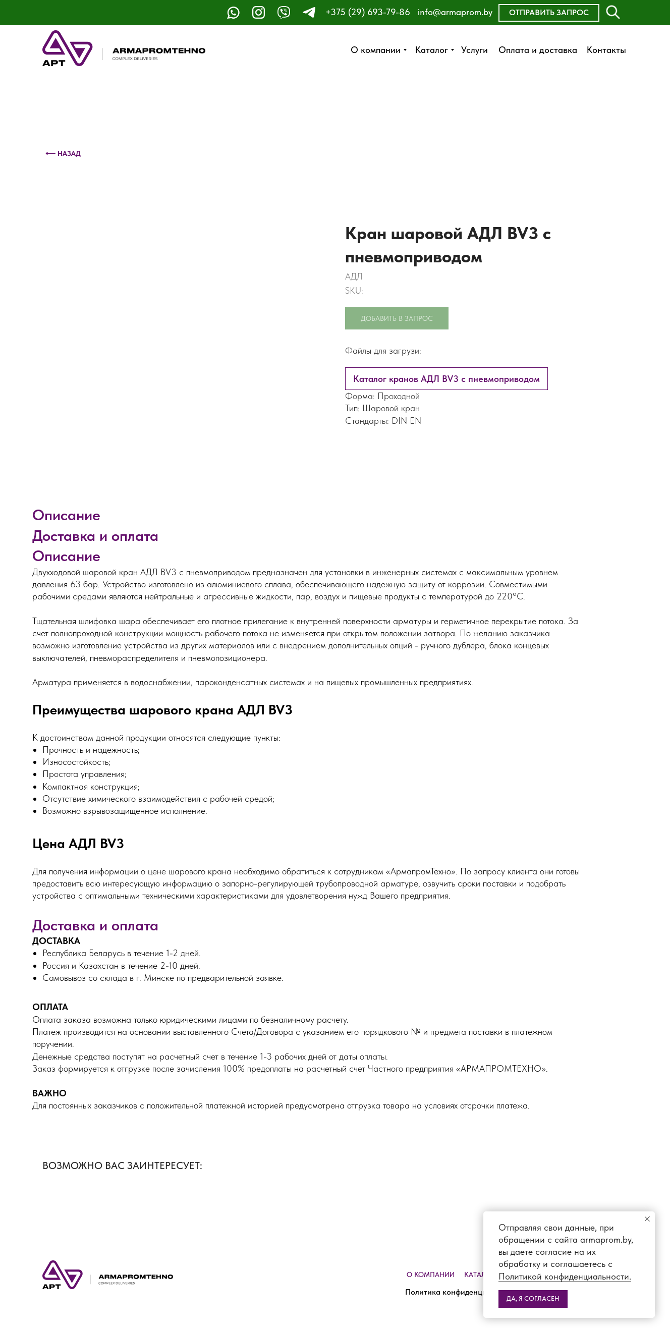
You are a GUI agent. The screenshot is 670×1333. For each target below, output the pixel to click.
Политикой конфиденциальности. (564, 1276)
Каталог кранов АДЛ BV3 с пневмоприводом (446, 378)
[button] (548, 13)
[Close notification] (647, 1219)
